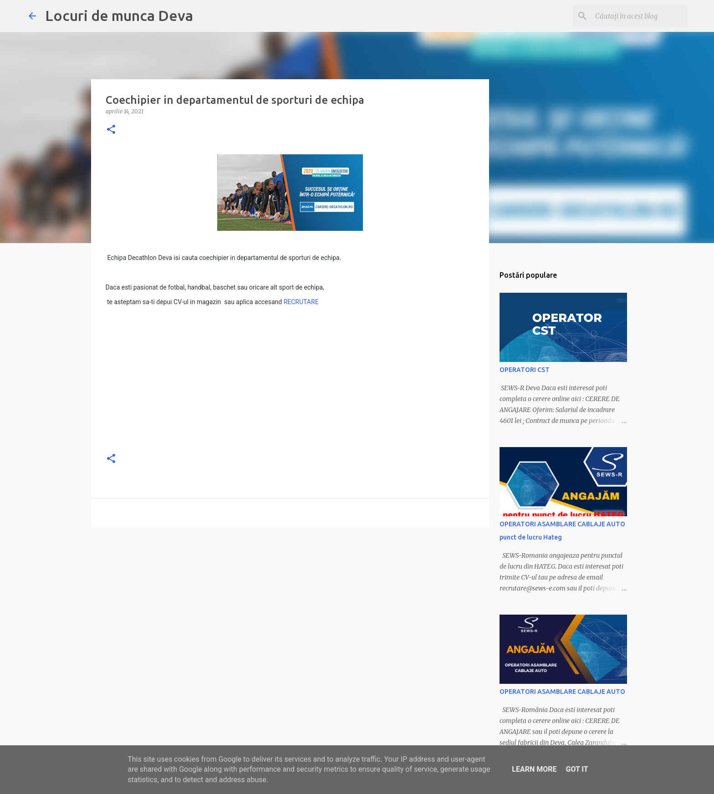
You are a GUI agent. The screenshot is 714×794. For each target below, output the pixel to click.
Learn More (534, 769)
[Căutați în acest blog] (639, 16)
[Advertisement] (290, 380)
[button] (111, 130)
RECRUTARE (301, 301)
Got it (577, 769)
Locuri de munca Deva (119, 15)
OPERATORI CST (525, 369)
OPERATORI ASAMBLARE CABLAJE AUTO (562, 691)
